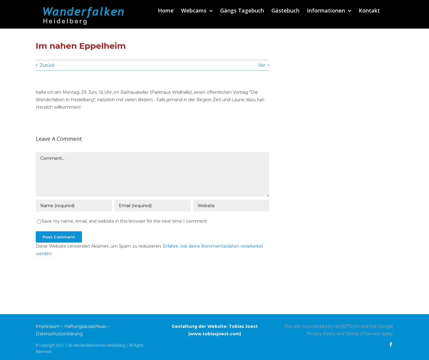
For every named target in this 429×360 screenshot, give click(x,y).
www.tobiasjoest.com (215, 333)
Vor (261, 65)
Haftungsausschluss (85, 326)
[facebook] (390, 344)
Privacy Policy (321, 333)
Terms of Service (363, 333)
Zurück (47, 65)
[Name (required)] (74, 206)
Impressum (48, 326)
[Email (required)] (152, 206)
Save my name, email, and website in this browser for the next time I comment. (125, 222)
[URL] (231, 206)
